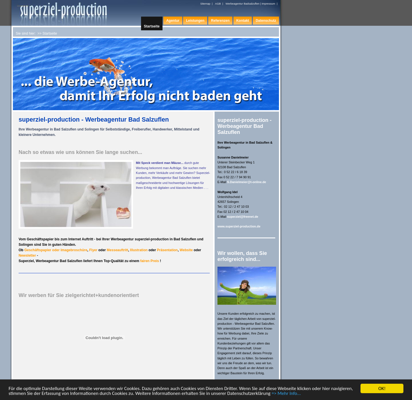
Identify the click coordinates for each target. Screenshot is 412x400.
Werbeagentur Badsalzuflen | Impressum (250, 3)
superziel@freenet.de (242, 216)
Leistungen (195, 21)
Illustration (138, 250)
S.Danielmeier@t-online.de (246, 182)
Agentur (172, 21)
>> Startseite (47, 33)
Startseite (152, 26)
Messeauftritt (117, 250)
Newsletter (28, 256)
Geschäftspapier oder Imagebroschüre (55, 250)
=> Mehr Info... (286, 394)
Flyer (93, 250)
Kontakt (242, 21)
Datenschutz (266, 21)
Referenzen (220, 21)
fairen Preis (150, 261)
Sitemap (205, 3)
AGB (218, 3)
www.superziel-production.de (238, 226)
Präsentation (167, 250)
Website (186, 250)
